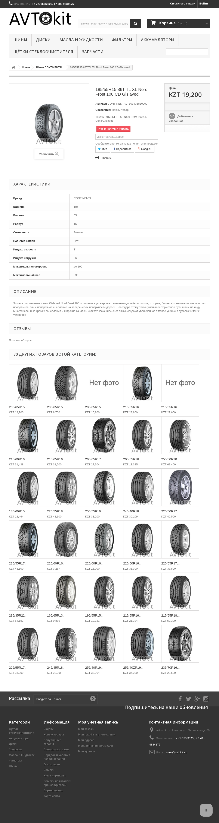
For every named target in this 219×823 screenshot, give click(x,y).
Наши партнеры (54, 775)
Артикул (101, 103)
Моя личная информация (95, 745)
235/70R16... (170, 667)
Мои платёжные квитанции (96, 734)
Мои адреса (86, 740)
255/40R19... (94, 667)
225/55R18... (56, 511)
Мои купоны (86, 751)
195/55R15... (94, 615)
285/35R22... (18, 615)
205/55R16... (132, 459)
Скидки (49, 729)
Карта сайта (52, 796)
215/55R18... (170, 615)
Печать (106, 157)
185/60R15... (18, 511)
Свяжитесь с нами (182, 3)
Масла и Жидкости (81, 39)
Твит (102, 149)
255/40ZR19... (133, 667)
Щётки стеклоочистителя (43, 51)
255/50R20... (170, 459)
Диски (43, 39)
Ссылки (49, 770)
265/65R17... (94, 459)
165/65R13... (56, 615)
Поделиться (122, 149)
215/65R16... (56, 459)
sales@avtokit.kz (176, 752)
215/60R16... (18, 459)
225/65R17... (170, 563)
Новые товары (54, 734)
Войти (203, 3)
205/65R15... (18, 407)
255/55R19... (94, 511)
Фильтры (122, 39)
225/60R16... (56, 563)
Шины (20, 39)
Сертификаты (53, 790)
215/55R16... (132, 407)
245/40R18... (132, 511)
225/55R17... (18, 563)
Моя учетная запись (98, 722)
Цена (172, 88)
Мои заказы (86, 729)
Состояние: (103, 109)
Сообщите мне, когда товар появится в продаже (126, 143)
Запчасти (93, 51)
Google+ (145, 149)
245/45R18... (56, 667)
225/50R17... (170, 511)
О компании (52, 764)
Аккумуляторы (157, 39)
